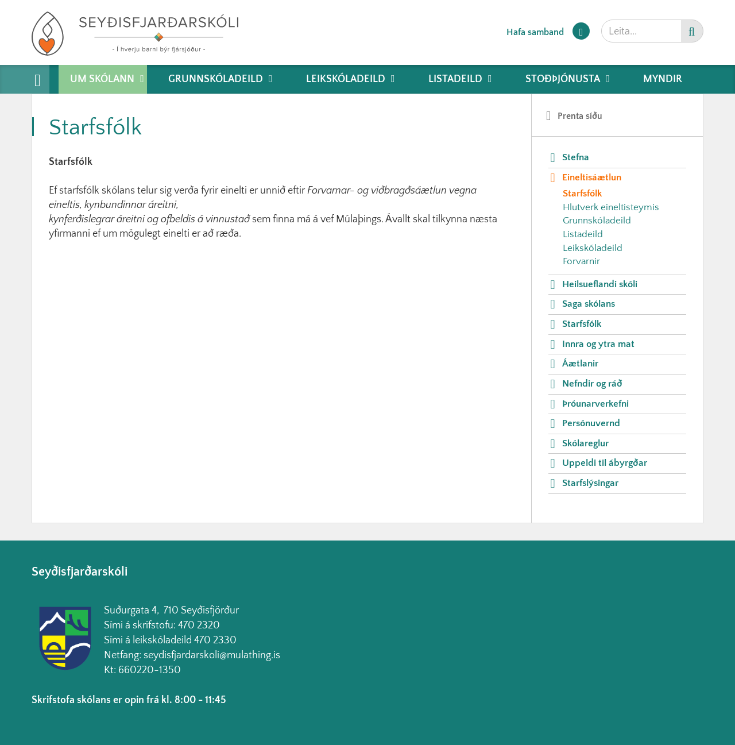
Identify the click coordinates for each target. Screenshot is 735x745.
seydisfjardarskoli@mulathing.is (212, 655)
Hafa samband (535, 32)
